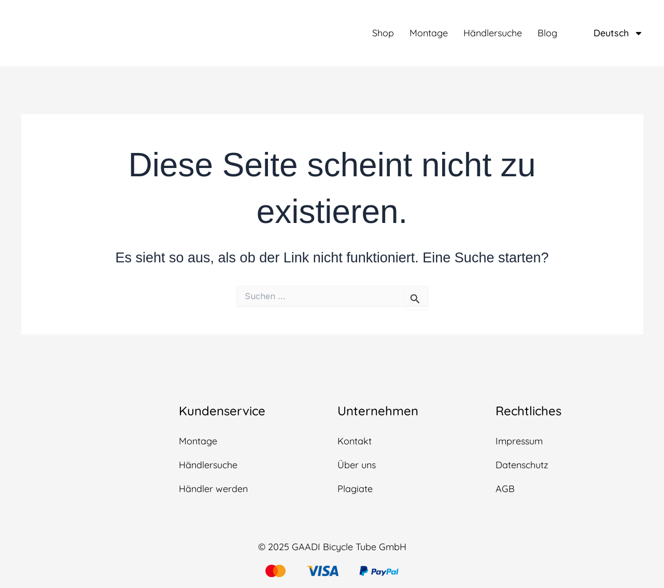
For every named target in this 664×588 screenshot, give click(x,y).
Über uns (356, 465)
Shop (383, 33)
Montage (428, 33)
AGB (505, 489)
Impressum (519, 441)
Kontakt (354, 441)
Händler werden (213, 489)
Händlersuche (492, 33)
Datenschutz (522, 465)
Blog (547, 33)
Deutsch (618, 33)
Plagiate (355, 489)
